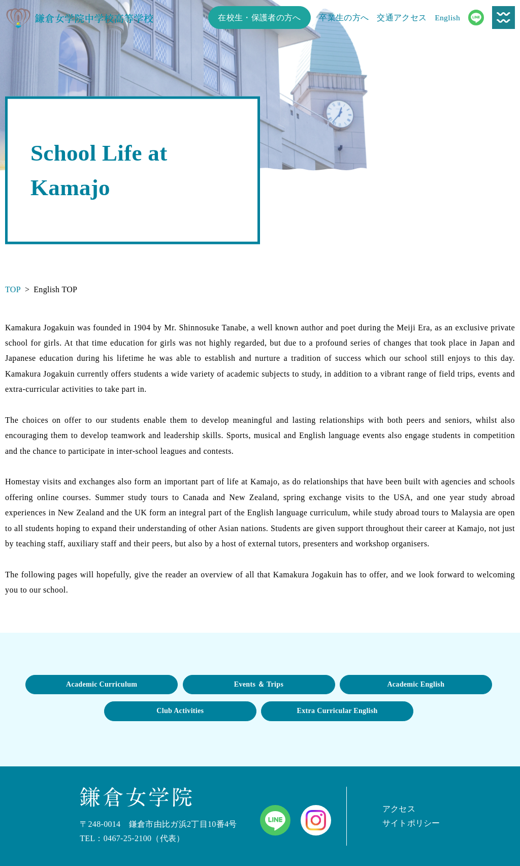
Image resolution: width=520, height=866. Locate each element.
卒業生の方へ (344, 17)
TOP (13, 289)
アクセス (398, 809)
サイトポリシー (411, 823)
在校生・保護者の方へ (259, 17)
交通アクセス (402, 17)
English (447, 17)
